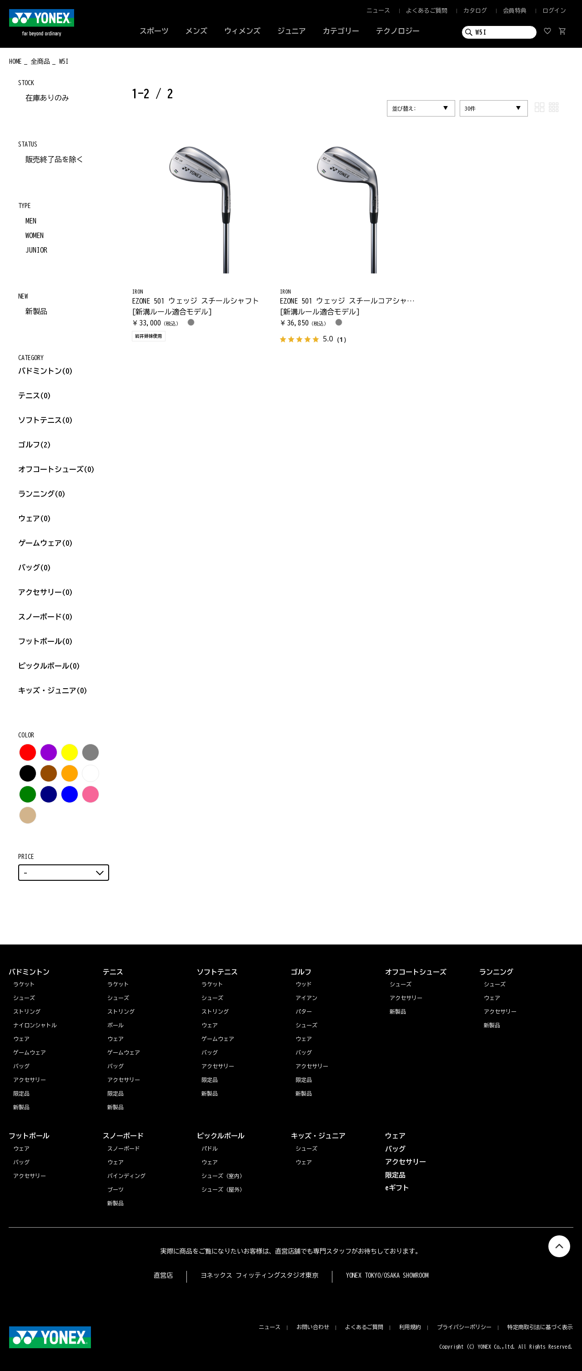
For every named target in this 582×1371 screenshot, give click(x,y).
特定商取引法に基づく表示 (540, 1327)
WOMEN (34, 235)
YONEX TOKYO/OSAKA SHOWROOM (387, 1275)
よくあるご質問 (426, 11)
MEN (30, 220)
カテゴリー (341, 31)
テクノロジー (398, 31)
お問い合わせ (312, 1327)
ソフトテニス (45, 420)
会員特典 (515, 11)
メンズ (196, 31)
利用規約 (410, 1327)
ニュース (378, 11)
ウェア (34, 518)
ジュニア (291, 31)
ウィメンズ (242, 31)
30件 (470, 108)
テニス (29, 395)
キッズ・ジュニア (52, 690)
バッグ (34, 567)
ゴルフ (34, 444)
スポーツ (154, 31)
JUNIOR (36, 250)
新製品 (36, 311)
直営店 (163, 1275)
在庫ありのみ (47, 98)
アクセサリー (45, 592)
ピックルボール (49, 666)
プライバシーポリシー (464, 1327)
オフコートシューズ (56, 469)
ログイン (554, 11)
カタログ (475, 11)
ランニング (41, 494)
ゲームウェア (45, 543)
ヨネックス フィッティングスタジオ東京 (259, 1275)
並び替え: (404, 108)
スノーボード (45, 616)
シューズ (495, 984)
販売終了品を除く (54, 159)
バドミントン (40, 371)
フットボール (45, 641)
